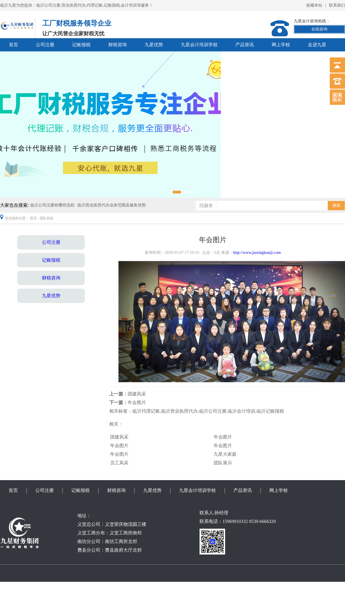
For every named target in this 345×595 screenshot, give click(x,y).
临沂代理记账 (146, 411)
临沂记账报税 (270, 411)
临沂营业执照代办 (179, 411)
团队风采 (46, 218)
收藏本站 (314, 5)
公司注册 (45, 44)
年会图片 (137, 402)
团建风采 (137, 393)
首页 (13, 44)
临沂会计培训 (241, 411)
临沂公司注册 (213, 411)
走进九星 (317, 44)
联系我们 (337, 5)
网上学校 (281, 44)
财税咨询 (117, 44)
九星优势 (154, 44)
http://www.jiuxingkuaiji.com (257, 252)
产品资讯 (244, 44)
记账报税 (81, 44)
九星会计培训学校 (199, 44)
